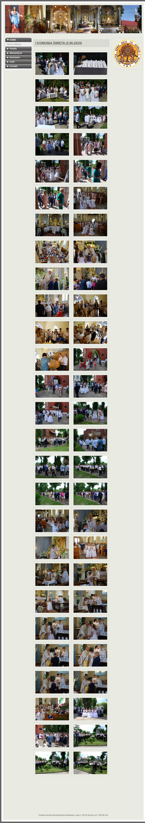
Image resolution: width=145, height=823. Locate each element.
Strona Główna (14, 44)
